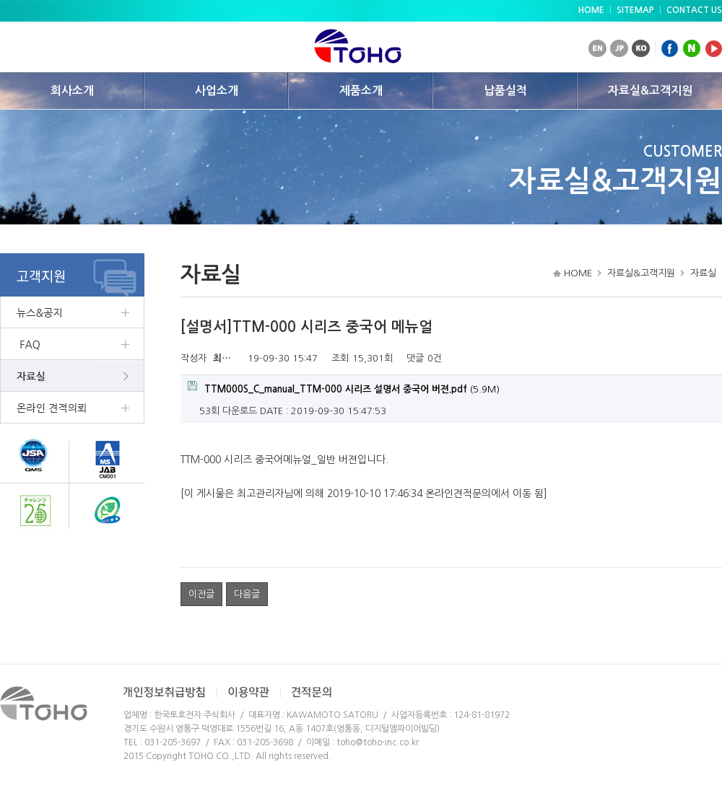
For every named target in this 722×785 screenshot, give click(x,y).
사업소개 (216, 90)
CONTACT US (694, 10)
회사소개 (72, 90)
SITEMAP (635, 10)
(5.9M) (344, 387)
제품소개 (361, 90)
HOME (591, 10)
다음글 (247, 594)
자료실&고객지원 (650, 90)
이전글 (201, 594)
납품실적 (505, 90)
